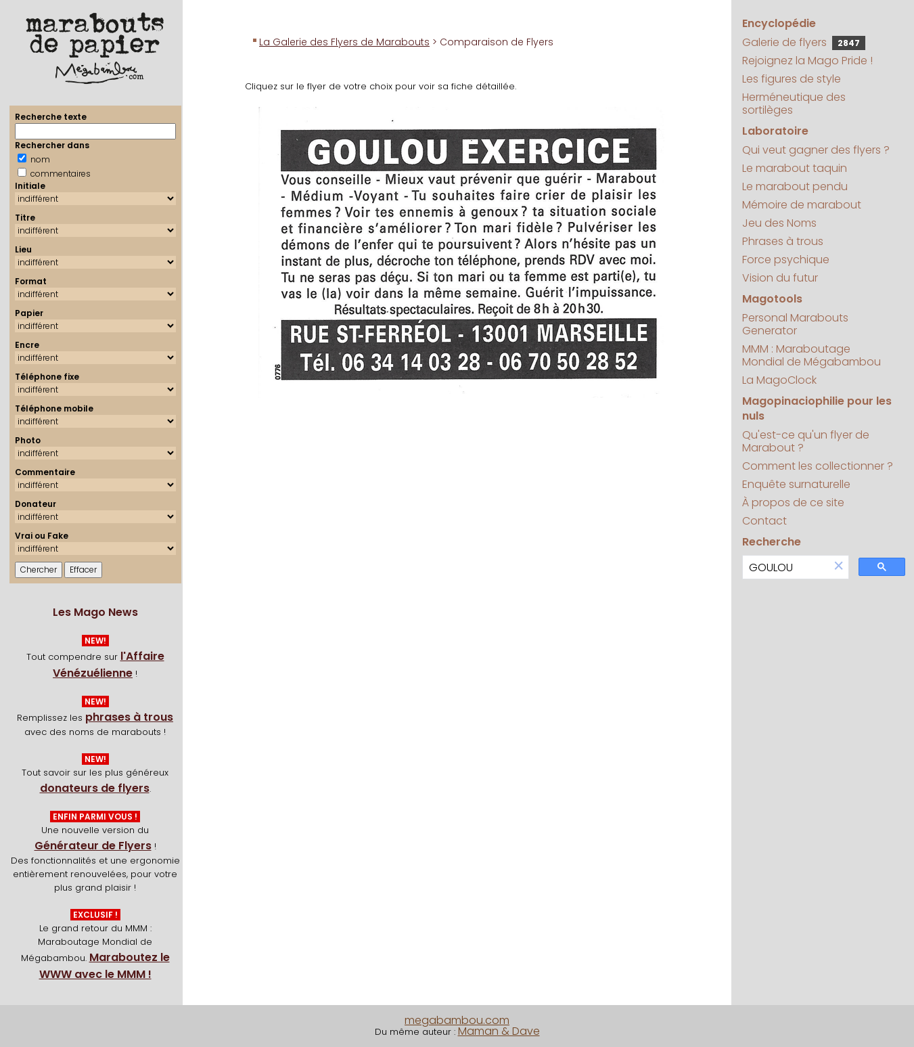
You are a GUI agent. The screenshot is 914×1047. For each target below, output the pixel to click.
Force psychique (785, 259)
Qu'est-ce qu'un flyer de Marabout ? (805, 441)
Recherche (771, 542)
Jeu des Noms (779, 223)
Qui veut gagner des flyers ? (816, 150)
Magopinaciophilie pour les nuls (817, 408)
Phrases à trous (782, 241)
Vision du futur (780, 278)
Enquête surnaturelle (796, 484)
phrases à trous (129, 717)
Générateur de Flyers (93, 845)
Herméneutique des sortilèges (794, 103)
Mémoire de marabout (801, 205)
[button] (839, 567)
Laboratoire (775, 131)
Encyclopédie (779, 23)
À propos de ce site (793, 502)
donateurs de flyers (95, 788)
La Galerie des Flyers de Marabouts (344, 42)
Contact (764, 521)
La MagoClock (779, 380)
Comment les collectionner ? (817, 466)
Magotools (772, 299)
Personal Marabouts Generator (795, 324)
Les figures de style (791, 79)
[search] (786, 567)
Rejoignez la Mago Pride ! (807, 60)
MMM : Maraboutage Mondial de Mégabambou (811, 355)
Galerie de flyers (803, 42)
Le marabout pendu (795, 186)
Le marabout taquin (794, 168)
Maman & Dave (499, 1031)
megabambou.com (457, 1020)
